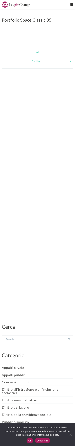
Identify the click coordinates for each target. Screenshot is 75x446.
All (37, 52)
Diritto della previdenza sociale (26, 415)
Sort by (36, 61)
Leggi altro (42, 440)
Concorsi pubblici (15, 382)
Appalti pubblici (14, 375)
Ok (29, 440)
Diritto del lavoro (15, 407)
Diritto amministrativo (19, 400)
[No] (70, 434)
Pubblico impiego (15, 422)
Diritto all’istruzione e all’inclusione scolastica (30, 391)
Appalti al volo (13, 368)
